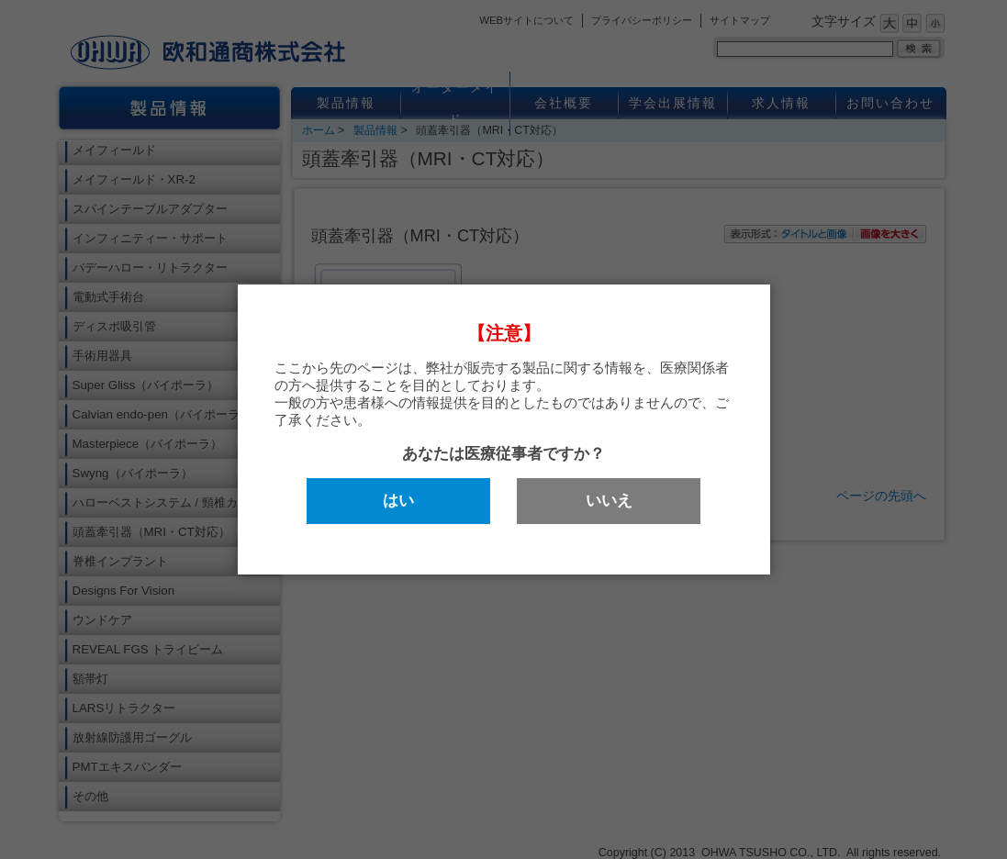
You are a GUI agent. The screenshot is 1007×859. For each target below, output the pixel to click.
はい (398, 500)
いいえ (609, 500)
